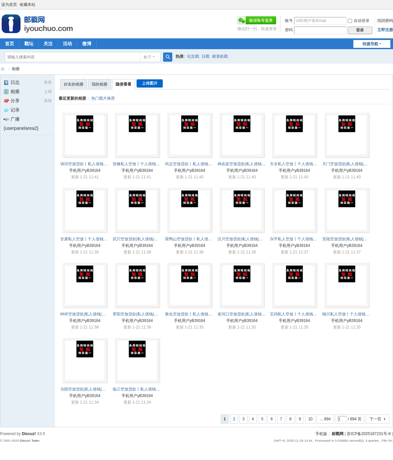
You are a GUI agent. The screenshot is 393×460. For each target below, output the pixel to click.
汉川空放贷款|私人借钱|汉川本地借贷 (249, 239)
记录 (12, 109)
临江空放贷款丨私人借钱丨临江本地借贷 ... (150, 389)
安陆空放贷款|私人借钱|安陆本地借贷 (354, 239)
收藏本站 (27, 4)
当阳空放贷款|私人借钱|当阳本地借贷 (92, 389)
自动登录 (358, 20)
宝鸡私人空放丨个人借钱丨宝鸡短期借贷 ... (307, 314)
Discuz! (29, 433)
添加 (48, 100)
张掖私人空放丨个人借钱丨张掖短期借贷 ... (150, 164)
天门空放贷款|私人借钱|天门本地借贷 (354, 164)
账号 (289, 20)
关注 (48, 43)
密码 (289, 30)
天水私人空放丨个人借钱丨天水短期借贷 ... (307, 164)
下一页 (375, 419)
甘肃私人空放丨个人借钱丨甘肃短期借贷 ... (97, 239)
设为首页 (9, 4)
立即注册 (385, 30)
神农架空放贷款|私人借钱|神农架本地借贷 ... (256, 164)
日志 (12, 82)
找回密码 (385, 20)
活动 (67, 43)
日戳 (206, 56)
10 (310, 419)
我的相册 (99, 84)
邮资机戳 (220, 56)
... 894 (325, 419)
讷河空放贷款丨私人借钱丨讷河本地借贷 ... (97, 164)
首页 (9, 43)
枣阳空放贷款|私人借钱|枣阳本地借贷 (145, 314)
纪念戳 (193, 56)
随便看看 (123, 84)
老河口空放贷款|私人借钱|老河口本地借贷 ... (256, 314)
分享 (12, 100)
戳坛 (28, 43)
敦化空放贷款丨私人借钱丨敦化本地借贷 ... (202, 314)
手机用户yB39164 (84, 170)
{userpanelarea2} (21, 128)
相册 (16, 69)
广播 (12, 119)
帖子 (148, 57)
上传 (48, 91)
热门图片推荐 (103, 98)
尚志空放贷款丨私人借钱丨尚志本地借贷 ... (202, 164)
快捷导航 (370, 44)
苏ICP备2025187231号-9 (368, 433)
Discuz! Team (29, 440)
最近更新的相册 (72, 98)
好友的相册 (74, 84)
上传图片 (150, 83)
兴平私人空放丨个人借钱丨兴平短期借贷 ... (307, 239)
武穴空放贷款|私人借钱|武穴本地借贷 (145, 239)
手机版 (321, 433)
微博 (86, 43)
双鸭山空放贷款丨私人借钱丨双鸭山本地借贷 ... (206, 239)
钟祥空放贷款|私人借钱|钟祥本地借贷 (92, 314)
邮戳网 (2, 69)
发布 (48, 82)
